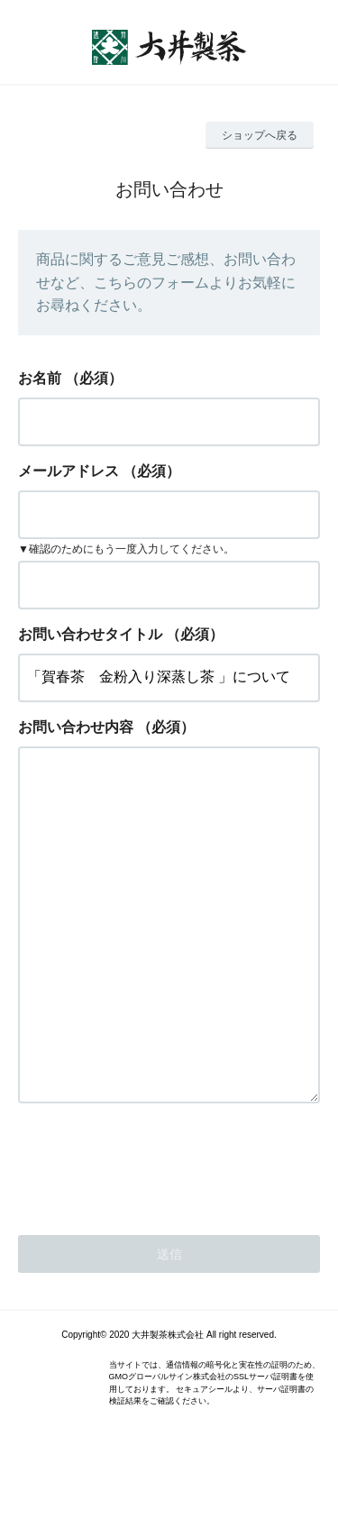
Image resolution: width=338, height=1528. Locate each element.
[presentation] (155, 1236)
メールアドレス (68, 471)
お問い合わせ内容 (75, 727)
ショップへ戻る (259, 135)
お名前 (39, 378)
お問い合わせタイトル (90, 634)
